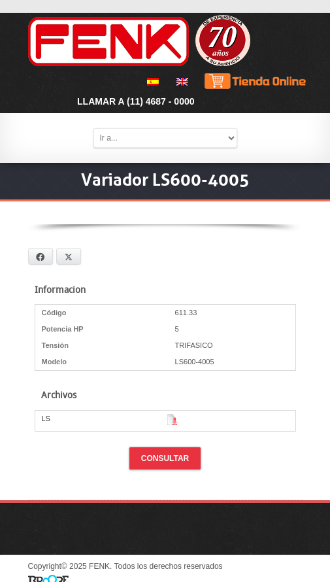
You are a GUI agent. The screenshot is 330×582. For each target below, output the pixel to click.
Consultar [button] (165, 458)
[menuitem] (150, 82)
